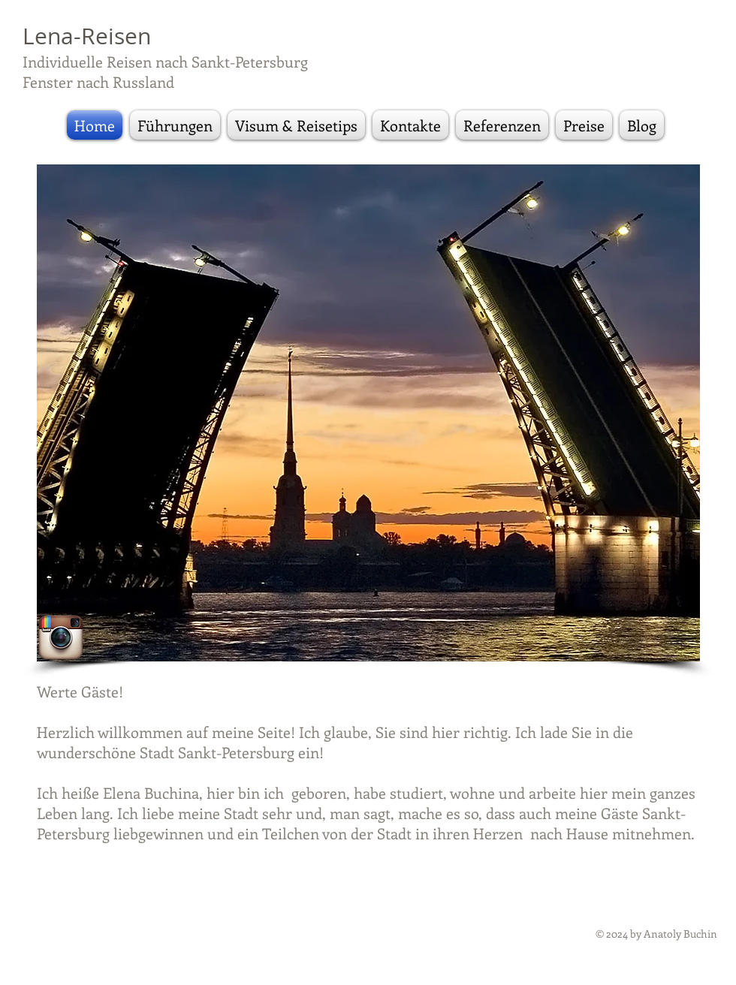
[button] (368, 412)
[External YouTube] (571, 578)
